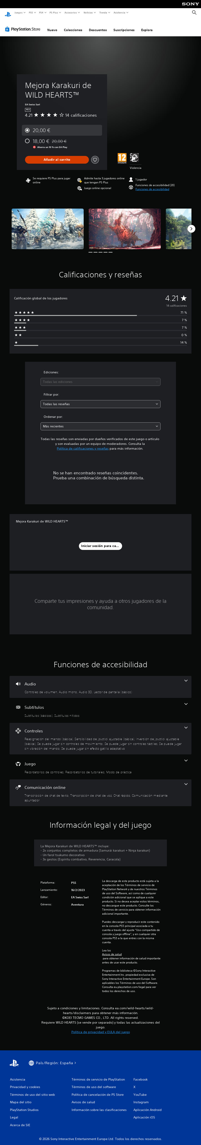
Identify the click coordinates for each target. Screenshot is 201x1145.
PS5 (31, 12)
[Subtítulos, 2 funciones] (100, 706)
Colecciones (73, 26)
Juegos (18, 12)
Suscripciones (124, 26)
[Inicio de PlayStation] (8, 12)
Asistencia (119, 12)
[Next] (191, 224)
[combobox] (100, 378)
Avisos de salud (112, 950)
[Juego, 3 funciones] (100, 762)
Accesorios (71, 12)
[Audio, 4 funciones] (100, 683)
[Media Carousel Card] (48, 224)
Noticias (88, 12)
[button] (152, 185)
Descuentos (98, 26)
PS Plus (54, 12)
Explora (147, 26)
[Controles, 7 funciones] (100, 734)
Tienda (103, 12)
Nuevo (52, 26)
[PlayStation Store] (24, 24)
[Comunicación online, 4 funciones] (100, 788)
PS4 (41, 12)
